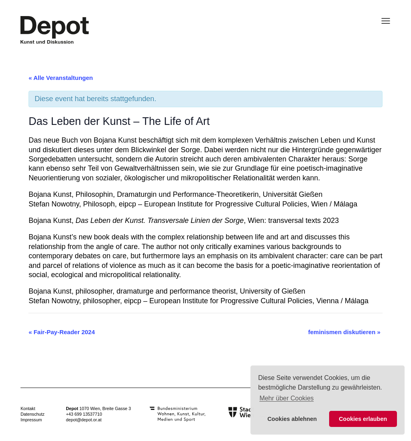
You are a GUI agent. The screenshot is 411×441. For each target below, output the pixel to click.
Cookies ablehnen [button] (292, 419)
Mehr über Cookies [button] (286, 398)
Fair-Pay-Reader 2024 (61, 332)
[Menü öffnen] (383, 21)
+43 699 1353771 (83, 414)
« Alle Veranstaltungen (60, 77)
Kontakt (27, 408)
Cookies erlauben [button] (363, 419)
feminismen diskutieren (344, 332)
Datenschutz (32, 414)
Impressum (31, 419)
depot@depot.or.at (84, 419)
